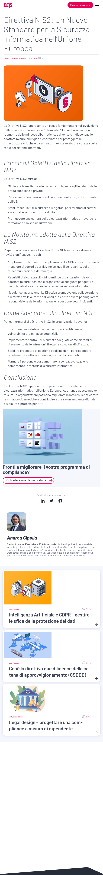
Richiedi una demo (80, 4)
